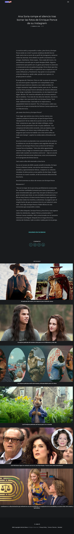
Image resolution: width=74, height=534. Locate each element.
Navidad (60, 527)
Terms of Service (52, 527)
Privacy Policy (43, 527)
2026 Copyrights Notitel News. (20, 527)
